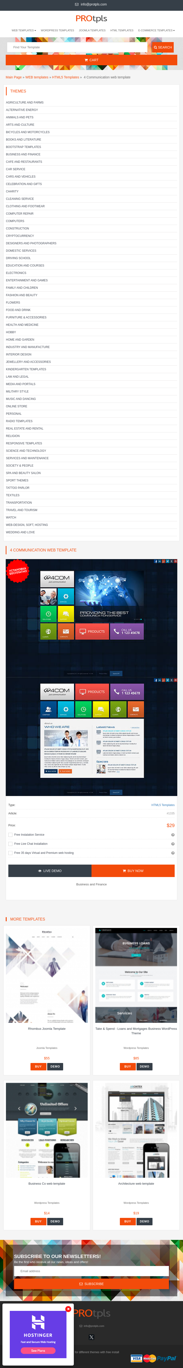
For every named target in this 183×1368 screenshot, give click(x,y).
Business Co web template (47, 1183)
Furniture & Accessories (26, 317)
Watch (11, 517)
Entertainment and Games (27, 280)
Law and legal (17, 376)
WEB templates (36, 77)
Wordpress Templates (57, 30)
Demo (55, 1066)
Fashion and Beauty (21, 295)
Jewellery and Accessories (28, 362)
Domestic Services (21, 250)
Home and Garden (20, 339)
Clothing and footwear (25, 206)
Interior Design (18, 354)
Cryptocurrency (20, 236)
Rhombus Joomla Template (47, 1028)
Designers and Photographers (31, 243)
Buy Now (133, 871)
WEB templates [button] (24, 30)
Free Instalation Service (29, 834)
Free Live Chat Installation (30, 843)
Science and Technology (26, 450)
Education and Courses (25, 265)
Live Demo (49, 871)
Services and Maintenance (27, 458)
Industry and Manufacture (28, 347)
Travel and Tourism (21, 510)
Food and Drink (18, 310)
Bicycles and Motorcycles (28, 132)
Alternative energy (22, 110)
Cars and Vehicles (21, 176)
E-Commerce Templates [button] (156, 30)
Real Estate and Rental (24, 428)
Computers (15, 221)
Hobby (11, 332)
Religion (13, 436)
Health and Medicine (22, 325)
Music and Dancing (21, 399)
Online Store (16, 406)
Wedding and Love (20, 532)
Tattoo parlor (17, 488)
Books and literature (23, 139)
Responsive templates (24, 443)
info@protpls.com (91, 4)
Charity (12, 191)
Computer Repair (20, 213)
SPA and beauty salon (23, 473)
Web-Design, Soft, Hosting (27, 525)
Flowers (13, 302)
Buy (38, 1066)
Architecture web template (136, 1183)
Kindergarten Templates (26, 369)
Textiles (13, 495)
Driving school (18, 258)
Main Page (14, 77)
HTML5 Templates (65, 77)
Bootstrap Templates (23, 147)
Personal (13, 413)
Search (163, 47)
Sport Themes (17, 480)
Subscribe (91, 1284)
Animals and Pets (19, 117)
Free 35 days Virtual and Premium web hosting (44, 853)
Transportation (19, 502)
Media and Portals (21, 384)
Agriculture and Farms (25, 102)
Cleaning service (20, 199)
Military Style (17, 391)
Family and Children (22, 287)
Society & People (19, 465)
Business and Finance (23, 154)
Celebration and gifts (24, 184)
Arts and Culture (20, 124)
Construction (17, 228)
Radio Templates (19, 421)
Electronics (16, 273)
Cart (92, 60)
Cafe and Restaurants (24, 162)
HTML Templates (121, 30)
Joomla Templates (92, 30)
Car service (15, 169)
